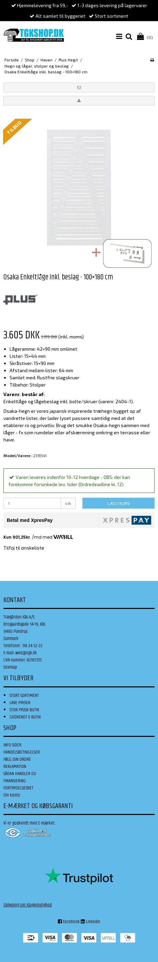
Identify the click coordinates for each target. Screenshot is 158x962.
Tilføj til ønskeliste (23, 548)
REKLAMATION (14, 766)
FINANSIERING (14, 781)
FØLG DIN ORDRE (17, 759)
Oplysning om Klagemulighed (27, 905)
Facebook (69, 921)
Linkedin (90, 921)
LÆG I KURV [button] (119, 503)
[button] (79, 87)
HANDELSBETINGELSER (21, 752)
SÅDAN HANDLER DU (19, 773)
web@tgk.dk (26, 653)
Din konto (11, 795)
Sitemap (10, 667)
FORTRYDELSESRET (18, 788)
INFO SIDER (12, 745)
